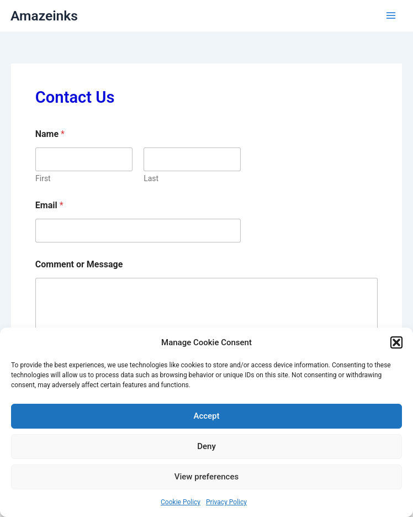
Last (151, 178)
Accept (206, 416)
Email (49, 205)
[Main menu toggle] (391, 15)
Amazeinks (44, 16)
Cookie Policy (180, 502)
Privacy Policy (226, 502)
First (43, 178)
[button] (396, 342)
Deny (206, 446)
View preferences (206, 477)
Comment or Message (79, 264)
